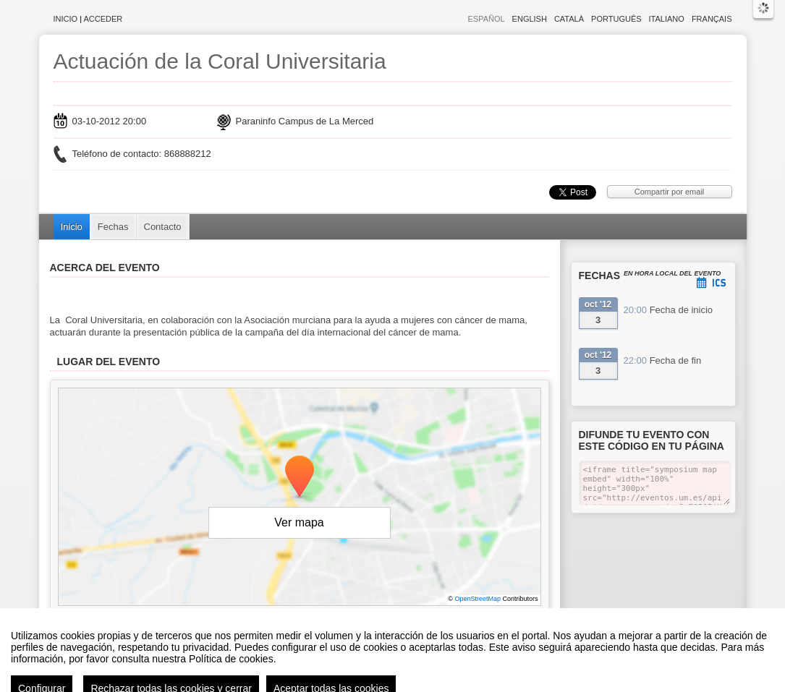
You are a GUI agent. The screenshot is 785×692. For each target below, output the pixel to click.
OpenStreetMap (477, 598)
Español (485, 18)
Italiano (666, 18)
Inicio (66, 18)
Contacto (163, 226)
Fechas (113, 226)
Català (569, 18)
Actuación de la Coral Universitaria (220, 61)
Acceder (103, 18)
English (529, 18)
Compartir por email (670, 191)
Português (616, 18)
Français (712, 18)
